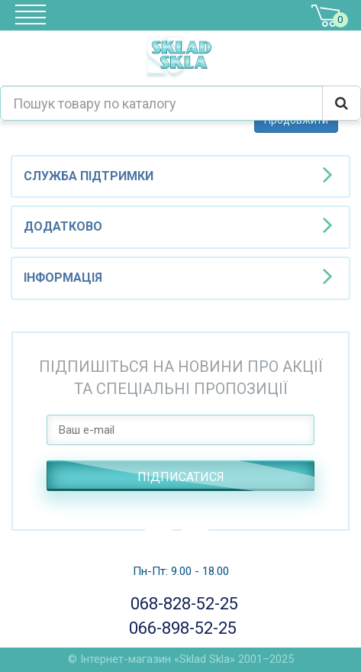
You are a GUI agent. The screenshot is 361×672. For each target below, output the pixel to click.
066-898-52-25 (180, 628)
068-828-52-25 (181, 603)
